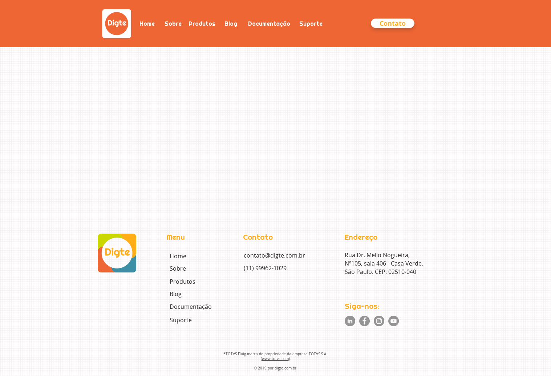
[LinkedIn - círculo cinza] (350, 321)
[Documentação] (269, 23)
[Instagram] (379, 321)
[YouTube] (393, 321)
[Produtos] (202, 23)
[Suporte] (311, 23)
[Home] (147, 23)
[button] (392, 23)
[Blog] (231, 23)
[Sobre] (173, 23)
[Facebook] (364, 321)
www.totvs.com (275, 358)
